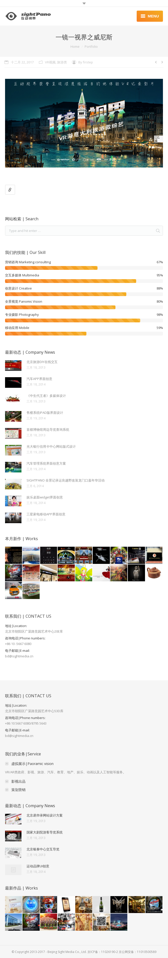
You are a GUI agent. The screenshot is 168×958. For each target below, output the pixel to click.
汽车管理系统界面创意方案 (46, 463)
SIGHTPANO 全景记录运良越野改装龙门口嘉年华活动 (66, 480)
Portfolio (91, 46)
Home (75, 46)
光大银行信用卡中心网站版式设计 (51, 446)
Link (10, 190)
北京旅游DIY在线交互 (42, 362)
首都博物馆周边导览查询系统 (48, 429)
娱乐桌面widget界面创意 (45, 497)
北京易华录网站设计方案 (45, 815)
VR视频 (50, 62)
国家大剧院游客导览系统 (45, 832)
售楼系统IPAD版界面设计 (45, 412)
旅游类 (62, 62)
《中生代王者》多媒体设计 (46, 395)
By (85, 62)
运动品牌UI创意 (38, 866)
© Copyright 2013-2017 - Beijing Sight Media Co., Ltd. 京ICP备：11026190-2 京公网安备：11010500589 (84, 952)
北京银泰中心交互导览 (43, 849)
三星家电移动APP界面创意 (46, 514)
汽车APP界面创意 (39, 378)
